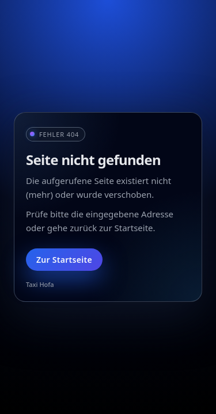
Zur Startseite (64, 259)
